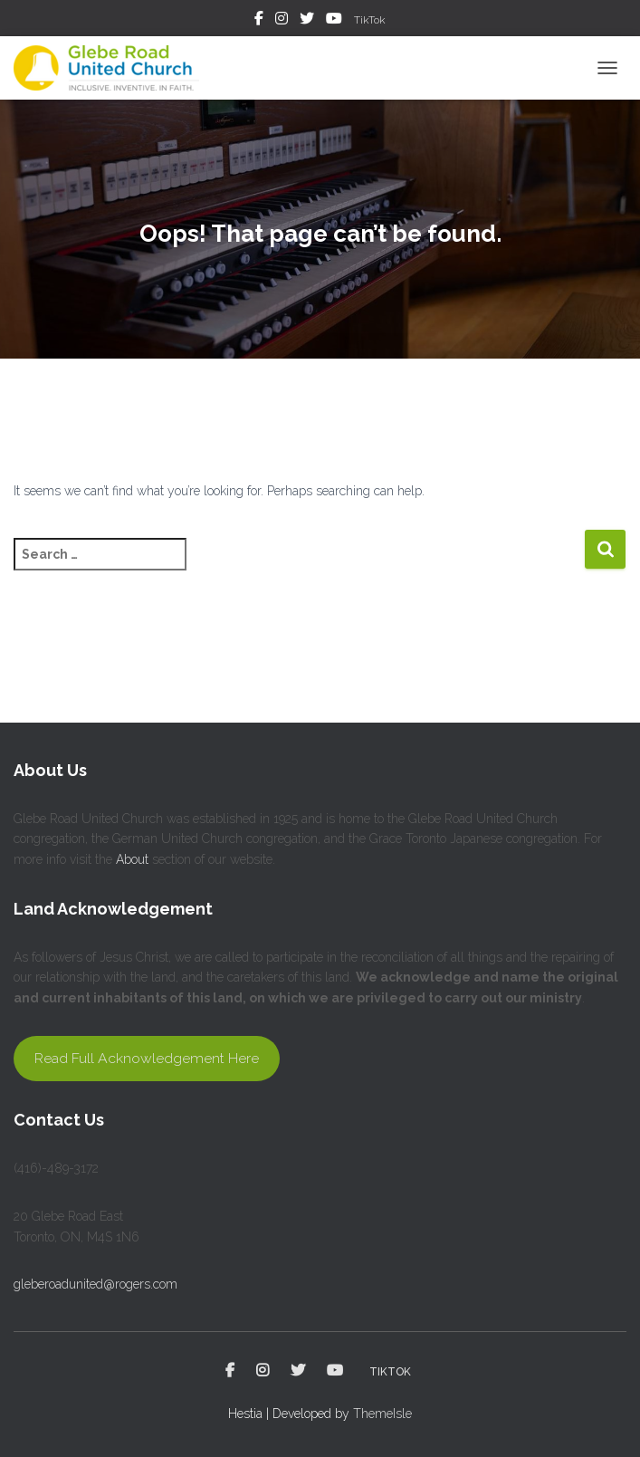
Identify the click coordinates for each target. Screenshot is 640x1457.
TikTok (370, 20)
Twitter (307, 21)
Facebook (258, 21)
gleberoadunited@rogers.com (95, 1284)
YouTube (334, 21)
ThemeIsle (382, 1413)
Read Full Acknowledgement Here (146, 1058)
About (132, 859)
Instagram (281, 21)
